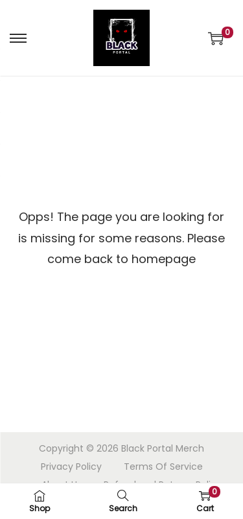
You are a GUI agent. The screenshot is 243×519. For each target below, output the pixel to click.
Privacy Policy (71, 466)
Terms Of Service (163, 466)
